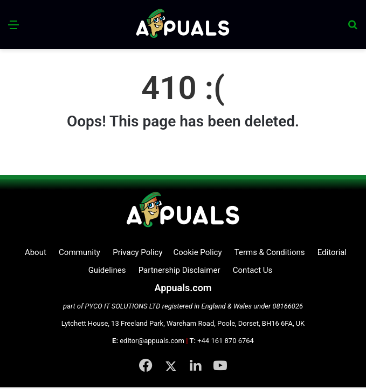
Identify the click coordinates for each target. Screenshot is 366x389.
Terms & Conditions (269, 252)
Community (79, 252)
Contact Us (253, 270)
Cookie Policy (198, 252)
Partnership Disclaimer (179, 270)
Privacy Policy (137, 252)
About (35, 252)
